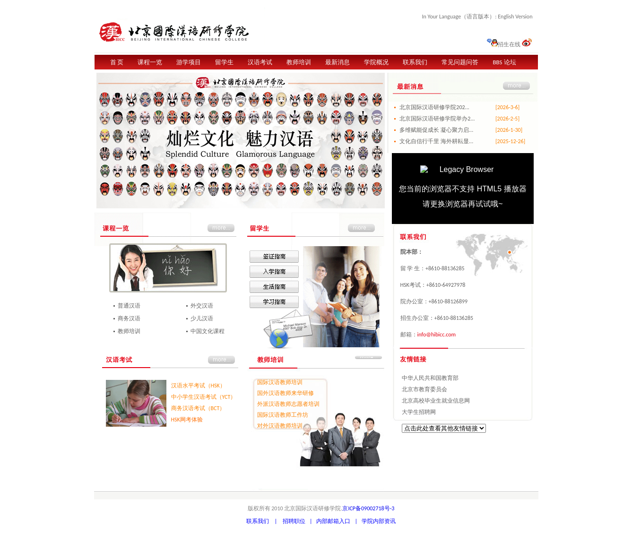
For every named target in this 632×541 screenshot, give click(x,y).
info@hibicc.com (436, 334)
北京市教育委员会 (424, 389)
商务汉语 (129, 318)
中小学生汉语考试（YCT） (203, 397)
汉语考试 (260, 62)
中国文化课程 (207, 331)
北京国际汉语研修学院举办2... (437, 118)
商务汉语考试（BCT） (198, 408)
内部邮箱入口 (333, 521)
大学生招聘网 (419, 412)
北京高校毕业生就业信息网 (436, 400)
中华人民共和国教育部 (430, 378)
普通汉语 (129, 305)
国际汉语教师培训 (280, 382)
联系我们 (415, 62)
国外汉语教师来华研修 (285, 393)
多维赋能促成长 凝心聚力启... (436, 130)
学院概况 (376, 62)
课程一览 (150, 62)
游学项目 (188, 62)
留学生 (224, 62)
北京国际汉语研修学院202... (434, 107)
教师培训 (298, 62)
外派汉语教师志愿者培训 (288, 404)
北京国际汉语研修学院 (179, 29)
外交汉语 (201, 305)
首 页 (117, 62)
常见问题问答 (460, 62)
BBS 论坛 (504, 62)
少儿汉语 (201, 318)
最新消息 (337, 62)
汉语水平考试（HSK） (198, 385)
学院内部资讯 (379, 521)
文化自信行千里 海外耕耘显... (436, 141)
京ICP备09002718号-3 (368, 508)
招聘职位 (294, 521)
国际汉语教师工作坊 (282, 415)
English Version (515, 16)
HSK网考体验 (187, 419)
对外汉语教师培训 (280, 425)
